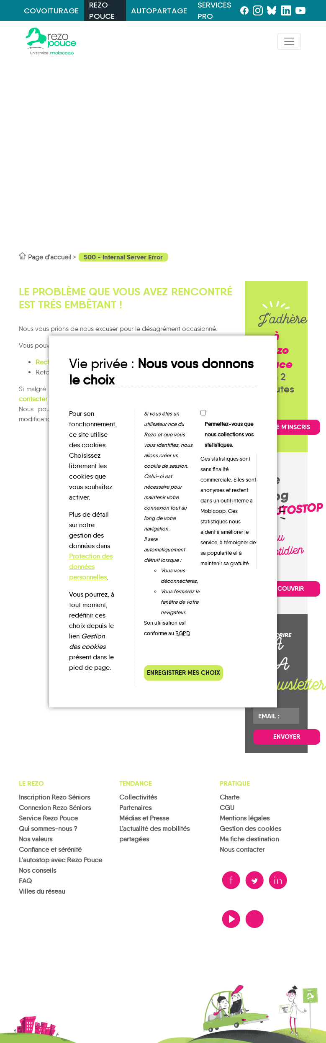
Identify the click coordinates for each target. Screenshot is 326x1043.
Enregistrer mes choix (183, 673)
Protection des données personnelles (91, 566)
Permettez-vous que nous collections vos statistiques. (229, 434)
